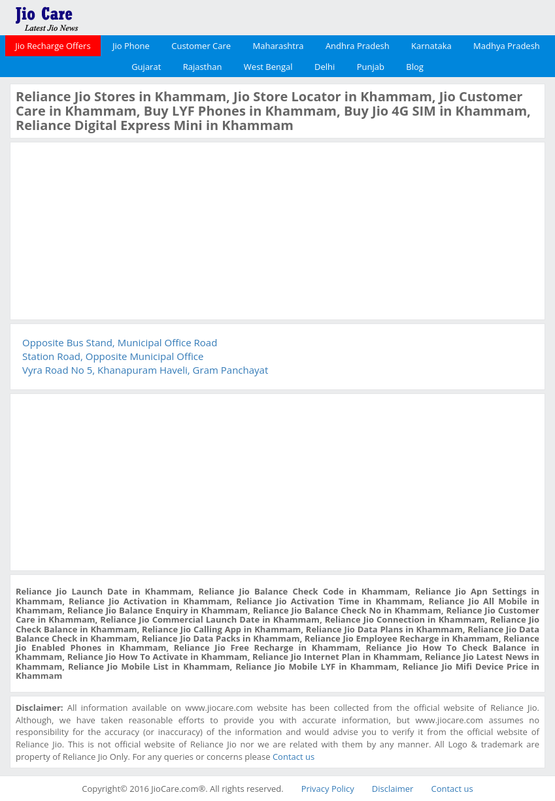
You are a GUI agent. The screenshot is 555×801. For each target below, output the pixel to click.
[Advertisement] (114, 229)
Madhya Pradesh (506, 46)
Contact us (293, 756)
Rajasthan (202, 67)
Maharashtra (278, 46)
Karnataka (431, 46)
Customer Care (201, 46)
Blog (415, 67)
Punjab (370, 67)
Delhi (324, 67)
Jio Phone (131, 46)
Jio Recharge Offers (52, 46)
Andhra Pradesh (358, 46)
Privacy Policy (327, 788)
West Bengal (268, 67)
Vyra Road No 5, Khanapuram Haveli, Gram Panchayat (145, 369)
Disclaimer (393, 788)
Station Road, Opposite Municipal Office (112, 356)
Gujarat (146, 67)
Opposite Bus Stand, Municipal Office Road (119, 342)
